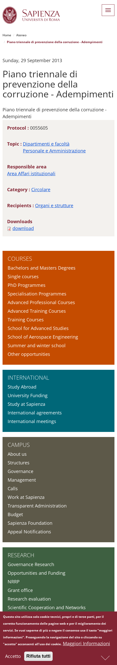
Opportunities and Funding (36, 573)
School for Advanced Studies (38, 328)
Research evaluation (29, 599)
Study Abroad (22, 387)
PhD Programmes (27, 285)
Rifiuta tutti (38, 657)
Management (22, 480)
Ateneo (21, 35)
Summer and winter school (37, 345)
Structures (19, 463)
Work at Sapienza (26, 497)
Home (7, 35)
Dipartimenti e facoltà (46, 144)
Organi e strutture (54, 205)
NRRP (14, 582)
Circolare (40, 189)
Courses (20, 258)
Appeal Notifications (29, 532)
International (28, 377)
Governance (20, 471)
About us (17, 454)
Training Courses (26, 320)
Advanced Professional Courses (41, 302)
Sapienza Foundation (30, 523)
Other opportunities (29, 354)
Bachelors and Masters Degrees (42, 268)
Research (21, 555)
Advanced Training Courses (37, 311)
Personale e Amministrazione (54, 151)
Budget (15, 514)
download (23, 228)
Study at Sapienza (26, 404)
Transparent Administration (37, 506)
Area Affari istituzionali (31, 173)
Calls (13, 488)
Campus (19, 444)
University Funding (28, 395)
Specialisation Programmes (37, 294)
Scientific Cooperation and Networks (47, 607)
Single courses (23, 276)
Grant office (20, 590)
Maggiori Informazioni (86, 645)
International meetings (32, 421)
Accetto (13, 658)
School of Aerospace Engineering (43, 337)
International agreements (35, 413)
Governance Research (31, 564)
